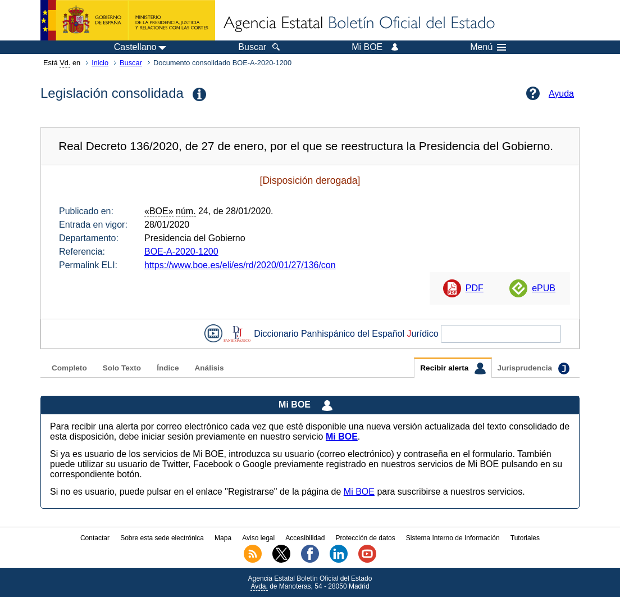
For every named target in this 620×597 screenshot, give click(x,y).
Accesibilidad (305, 538)
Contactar (95, 538)
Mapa (223, 538)
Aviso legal (258, 538)
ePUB (543, 288)
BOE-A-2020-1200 (181, 251)
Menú (488, 47)
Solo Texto (122, 368)
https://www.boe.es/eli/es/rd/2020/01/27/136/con (240, 265)
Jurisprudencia (533, 368)
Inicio (100, 62)
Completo (69, 368)
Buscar (131, 62)
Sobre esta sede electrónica (162, 538)
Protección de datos (365, 538)
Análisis (209, 368)
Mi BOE (359, 491)
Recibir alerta (452, 368)
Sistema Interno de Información (453, 538)
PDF (475, 288)
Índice (168, 368)
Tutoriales (525, 538)
